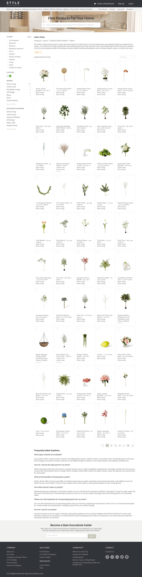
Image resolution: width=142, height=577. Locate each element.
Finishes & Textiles (82, 9)
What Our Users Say (81, 551)
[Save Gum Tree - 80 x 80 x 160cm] (57, 252)
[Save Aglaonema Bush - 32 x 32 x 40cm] (98, 252)
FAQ (41, 567)
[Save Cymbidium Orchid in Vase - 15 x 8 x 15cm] (119, 252)
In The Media (12, 559)
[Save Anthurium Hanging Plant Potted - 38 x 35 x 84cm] (57, 100)
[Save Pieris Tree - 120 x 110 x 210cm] (119, 215)
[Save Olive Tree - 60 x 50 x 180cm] (37, 100)
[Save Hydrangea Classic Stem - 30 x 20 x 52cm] (57, 405)
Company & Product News (18, 556)
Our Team (11, 553)
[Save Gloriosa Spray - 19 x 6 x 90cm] (78, 215)
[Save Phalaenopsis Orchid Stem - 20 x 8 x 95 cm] (119, 63)
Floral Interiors (19, 100)
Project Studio (46, 556)
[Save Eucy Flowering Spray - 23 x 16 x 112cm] (37, 252)
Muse (19, 95)
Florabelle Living (19, 90)
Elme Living (19, 84)
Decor (38, 9)
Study (73, 9)
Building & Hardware (28, 9)
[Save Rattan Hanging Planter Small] (37, 329)
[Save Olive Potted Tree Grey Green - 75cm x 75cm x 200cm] (57, 329)
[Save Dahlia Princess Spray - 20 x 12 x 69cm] (119, 177)
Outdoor (44, 9)
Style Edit (120, 9)
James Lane (19, 87)
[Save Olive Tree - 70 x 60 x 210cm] (78, 290)
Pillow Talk (11, 123)
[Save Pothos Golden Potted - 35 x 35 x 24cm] (98, 138)
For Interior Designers (48, 553)
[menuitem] (130, 3)
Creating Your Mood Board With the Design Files (87, 563)
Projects (112, 9)
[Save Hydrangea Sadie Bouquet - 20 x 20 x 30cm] (119, 138)
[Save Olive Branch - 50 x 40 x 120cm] (57, 215)
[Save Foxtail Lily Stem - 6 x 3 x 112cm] (119, 405)
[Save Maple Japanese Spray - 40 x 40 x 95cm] (98, 405)
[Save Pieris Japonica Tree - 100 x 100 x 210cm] (98, 100)
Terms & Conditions (15, 565)
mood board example (125, 504)
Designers (129, 9)
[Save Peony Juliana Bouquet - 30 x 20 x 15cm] (37, 63)
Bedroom (17, 9)
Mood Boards (102, 9)
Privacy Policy (13, 562)
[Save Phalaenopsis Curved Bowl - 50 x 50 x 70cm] (98, 63)
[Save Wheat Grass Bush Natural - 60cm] (57, 138)
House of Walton (13, 117)
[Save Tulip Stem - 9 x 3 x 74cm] (98, 215)
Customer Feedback (81, 553)
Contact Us (110, 551)
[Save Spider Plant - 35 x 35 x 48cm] (57, 368)
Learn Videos (45, 564)
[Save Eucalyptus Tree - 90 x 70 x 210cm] (78, 100)
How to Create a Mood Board (85, 559)
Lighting (62, 9)
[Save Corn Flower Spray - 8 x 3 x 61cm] (57, 177)
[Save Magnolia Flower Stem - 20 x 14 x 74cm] (119, 368)
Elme (19, 98)
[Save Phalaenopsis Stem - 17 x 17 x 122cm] (78, 63)
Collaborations (79, 556)
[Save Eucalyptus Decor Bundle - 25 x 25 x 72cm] (78, 252)
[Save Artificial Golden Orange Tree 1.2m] (119, 290)
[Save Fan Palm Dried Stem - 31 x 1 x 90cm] (57, 63)
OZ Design (19, 92)
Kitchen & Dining (53, 9)
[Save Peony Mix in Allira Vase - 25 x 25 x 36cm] (119, 329)
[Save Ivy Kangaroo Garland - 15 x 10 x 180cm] (37, 177)
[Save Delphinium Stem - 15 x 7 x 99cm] (37, 138)
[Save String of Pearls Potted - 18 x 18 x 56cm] (78, 329)
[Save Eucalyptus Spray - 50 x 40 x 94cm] (37, 290)
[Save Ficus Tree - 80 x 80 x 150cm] (119, 100)
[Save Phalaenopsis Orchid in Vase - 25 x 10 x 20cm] (78, 138)
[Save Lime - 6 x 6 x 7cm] (37, 405)
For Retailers (45, 551)
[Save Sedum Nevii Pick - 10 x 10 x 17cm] (78, 405)
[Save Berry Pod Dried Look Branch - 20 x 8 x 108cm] (98, 290)
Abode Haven (12, 125)
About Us (11, 551)
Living (68, 9)
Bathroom (10, 9)
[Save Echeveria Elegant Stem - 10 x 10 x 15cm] (57, 290)
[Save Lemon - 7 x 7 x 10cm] (98, 329)
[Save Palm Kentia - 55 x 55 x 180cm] (78, 177)
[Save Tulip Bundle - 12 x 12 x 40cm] (37, 215)
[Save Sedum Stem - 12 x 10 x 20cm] (98, 177)
